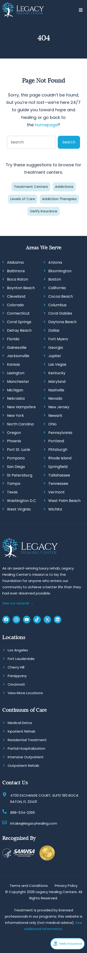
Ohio (52, 424)
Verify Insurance (43, 211)
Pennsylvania (60, 432)
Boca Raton (17, 279)
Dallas (53, 330)
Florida (13, 339)
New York (15, 415)
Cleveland (16, 296)
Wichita (55, 509)
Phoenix (14, 441)
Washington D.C (21, 500)
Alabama (15, 262)
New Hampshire (21, 407)
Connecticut (18, 313)
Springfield (58, 466)
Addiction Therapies (59, 198)
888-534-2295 (22, 812)
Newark (55, 415)
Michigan (15, 390)
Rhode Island (59, 458)
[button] (81, 10)
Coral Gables (60, 313)
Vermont (56, 492)
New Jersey (58, 407)
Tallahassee (59, 475)
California (57, 288)
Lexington (15, 373)
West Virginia (19, 509)
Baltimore (16, 271)
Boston (54, 279)
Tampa (13, 483)
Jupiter (54, 356)
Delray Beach (19, 330)
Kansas (13, 364)
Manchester (18, 381)
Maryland (56, 381)
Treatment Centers (31, 186)
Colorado (15, 305)
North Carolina (20, 424)
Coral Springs (19, 322)
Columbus (57, 305)
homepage (46, 125)
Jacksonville (18, 356)
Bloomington (59, 271)
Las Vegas (57, 364)
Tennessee (58, 483)
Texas (12, 492)
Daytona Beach (62, 322)
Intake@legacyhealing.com (33, 823)
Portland (56, 441)
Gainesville (16, 347)
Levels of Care (22, 198)
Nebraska (16, 398)
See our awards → (18, 603)
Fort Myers (58, 339)
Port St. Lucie (18, 449)
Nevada (55, 398)
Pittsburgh (57, 449)
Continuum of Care (24, 710)
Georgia (55, 347)
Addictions (64, 186)
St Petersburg (19, 475)
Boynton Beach (21, 288)
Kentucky (56, 373)
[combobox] (31, 142)
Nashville (56, 390)
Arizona (55, 262)
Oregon (14, 432)
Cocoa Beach (60, 296)
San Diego (16, 466)
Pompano (16, 458)
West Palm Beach (64, 500)
